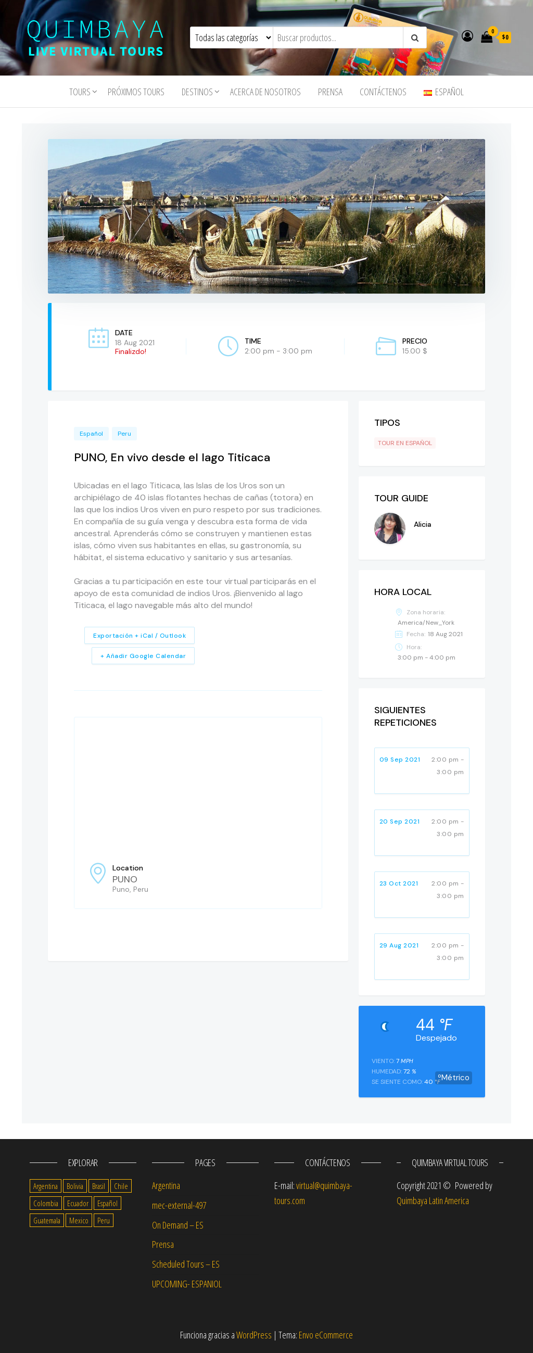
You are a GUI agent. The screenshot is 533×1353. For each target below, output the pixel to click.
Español (91, 433)
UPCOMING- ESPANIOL (187, 1284)
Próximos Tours (136, 91)
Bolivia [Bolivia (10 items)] (75, 1186)
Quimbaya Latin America (433, 1200)
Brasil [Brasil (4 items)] (98, 1186)
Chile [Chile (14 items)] (121, 1186)
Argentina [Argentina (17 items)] (45, 1186)
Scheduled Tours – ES (186, 1264)
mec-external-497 (179, 1205)
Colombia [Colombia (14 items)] (45, 1203)
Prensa (330, 91)
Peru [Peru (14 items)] (103, 1220)
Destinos (197, 91)
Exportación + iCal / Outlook (139, 635)
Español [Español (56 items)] (107, 1203)
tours (80, 91)
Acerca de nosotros (265, 91)
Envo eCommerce (326, 1335)
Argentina (166, 1185)
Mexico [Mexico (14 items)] (78, 1220)
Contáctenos (383, 91)
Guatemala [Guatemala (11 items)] (46, 1220)
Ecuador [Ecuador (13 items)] (77, 1203)
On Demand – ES (178, 1225)
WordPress (254, 1335)
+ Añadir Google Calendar (143, 656)
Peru (124, 433)
